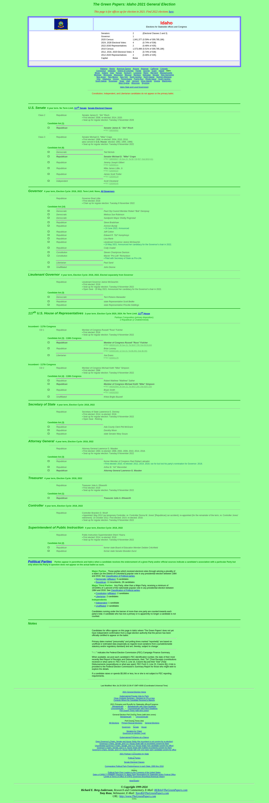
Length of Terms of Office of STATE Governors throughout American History (134, 776)
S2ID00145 (113, 183)
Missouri (128, 75)
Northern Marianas (164, 77)
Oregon (116, 79)
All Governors (107, 191)
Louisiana (137, 73)
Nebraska (147, 75)
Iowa (112, 73)
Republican (101, 582)
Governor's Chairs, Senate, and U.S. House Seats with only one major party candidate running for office (134, 750)
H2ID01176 (114, 358)
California (154, 69)
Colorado (164, 69)
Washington (167, 81)
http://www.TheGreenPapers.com (137, 796)
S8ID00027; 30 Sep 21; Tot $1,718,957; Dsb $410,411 (131, 159)
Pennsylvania (126, 79)
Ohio (99, 79)
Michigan (97, 75)
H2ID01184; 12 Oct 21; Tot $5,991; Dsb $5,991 (128, 351)
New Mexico (113, 77)
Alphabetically (118, 706)
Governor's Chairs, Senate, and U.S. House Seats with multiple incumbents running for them (134, 748)
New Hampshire (167, 75)
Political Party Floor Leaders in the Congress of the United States (134, 772)
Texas (121, 81)
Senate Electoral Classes (100, 108)
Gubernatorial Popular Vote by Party (134, 696)
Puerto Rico (138, 79)
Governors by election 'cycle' (134, 733)
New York (124, 77)
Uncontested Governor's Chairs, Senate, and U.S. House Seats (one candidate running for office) (134, 746)
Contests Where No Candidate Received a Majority (134, 700)
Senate (136, 727)
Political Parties (40, 561)
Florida (138, 71)
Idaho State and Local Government (134, 87)
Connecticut (101, 71)
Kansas (119, 73)
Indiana (105, 73)
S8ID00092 (113, 130)
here (171, 11)
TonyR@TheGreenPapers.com (152, 793)
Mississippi (118, 75)
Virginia (157, 81)
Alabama (103, 69)
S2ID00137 (113, 171)
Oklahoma (106, 79)
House (144, 727)
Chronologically (117, 708)
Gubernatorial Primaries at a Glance (134, 737)
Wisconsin (135, 83)
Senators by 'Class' (134, 731)
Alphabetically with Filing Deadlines (142, 706)
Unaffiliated (101, 606)
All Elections (114, 723)
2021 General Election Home (134, 692)
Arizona (136, 69)
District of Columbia (125, 71)
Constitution (101, 593)
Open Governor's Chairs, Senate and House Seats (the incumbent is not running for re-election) (134, 741)
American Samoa (124, 69)
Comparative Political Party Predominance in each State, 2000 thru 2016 (134, 766)
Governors (126, 727)
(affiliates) (111, 579)
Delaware (112, 71)
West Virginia (124, 83)
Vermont (135, 81)
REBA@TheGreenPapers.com (170, 790)
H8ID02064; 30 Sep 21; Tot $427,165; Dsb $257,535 (130, 387)
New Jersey (101, 77)
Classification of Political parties (120, 576)
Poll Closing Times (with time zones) (134, 710)
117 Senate (80, 108)
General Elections (152, 723)
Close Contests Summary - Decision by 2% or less (134, 698)
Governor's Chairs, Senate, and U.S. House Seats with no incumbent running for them (134, 743)
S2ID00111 (113, 165)
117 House (144, 313)
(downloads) (134, 781)
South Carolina (164, 79)
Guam (154, 71)
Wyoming (145, 83)
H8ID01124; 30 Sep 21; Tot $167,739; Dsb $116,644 (130, 345)
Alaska (112, 69)
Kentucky (128, 73)
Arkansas (144, 69)
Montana (137, 75)
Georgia (146, 71)
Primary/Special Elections (132, 723)
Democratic (101, 579)
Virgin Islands (146, 81)
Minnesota (107, 75)
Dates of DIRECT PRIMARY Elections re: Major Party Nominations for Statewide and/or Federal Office (134, 774)
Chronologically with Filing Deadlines (143, 708)
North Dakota (149, 77)
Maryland (154, 73)
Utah (128, 81)
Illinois (97, 73)
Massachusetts (166, 73)
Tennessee (112, 81)
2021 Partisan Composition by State (134, 754)
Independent (101, 603)
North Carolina (136, 77)
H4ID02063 (114, 392)
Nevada (156, 75)
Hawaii (161, 71)
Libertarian (101, 596)
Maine (145, 73)
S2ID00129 (113, 177)
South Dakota (101, 81)
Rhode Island (150, 79)
